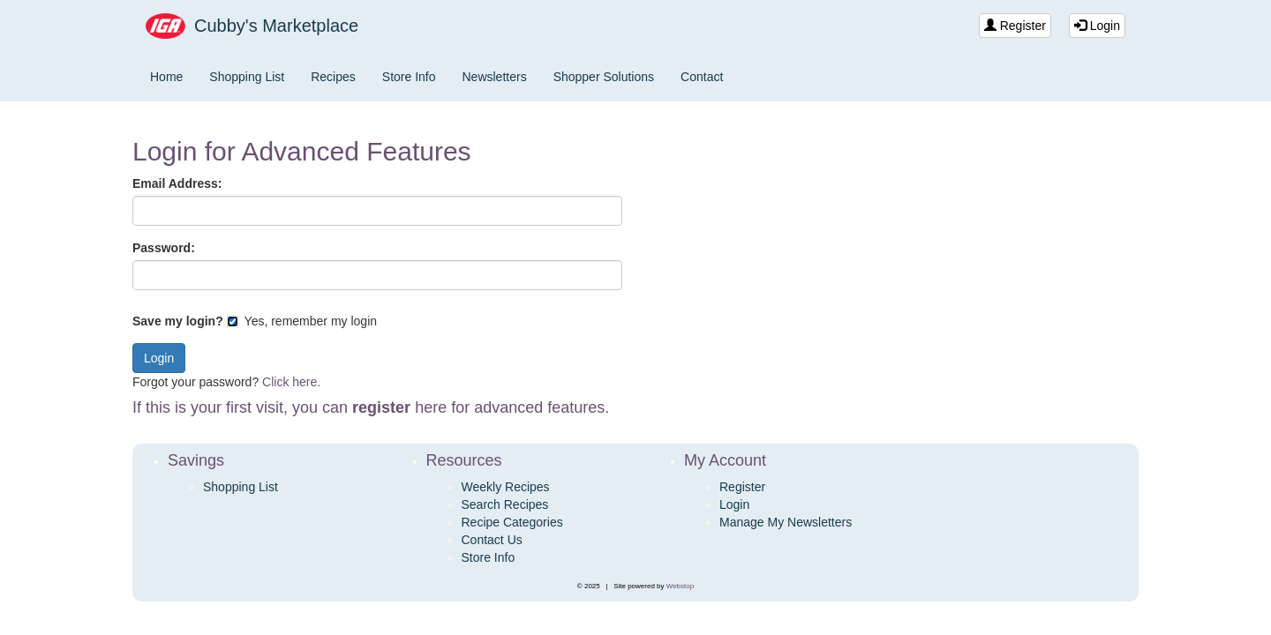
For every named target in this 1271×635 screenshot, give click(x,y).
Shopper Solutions (603, 77)
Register (1015, 26)
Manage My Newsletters (785, 522)
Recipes (333, 77)
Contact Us (492, 540)
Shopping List (246, 77)
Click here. (291, 382)
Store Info (409, 77)
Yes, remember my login (302, 321)
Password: (163, 248)
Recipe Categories (512, 522)
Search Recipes (505, 504)
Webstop (680, 586)
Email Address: (177, 183)
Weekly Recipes (506, 487)
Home (166, 77)
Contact (702, 77)
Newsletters (495, 77)
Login (1097, 26)
